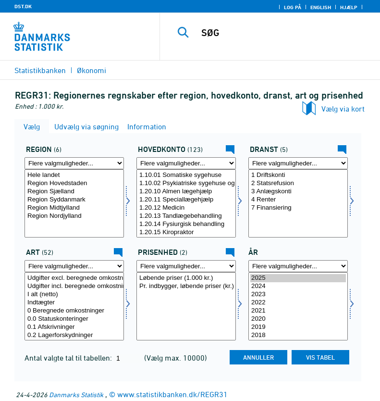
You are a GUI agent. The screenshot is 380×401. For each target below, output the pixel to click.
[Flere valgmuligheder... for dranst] (298, 163)
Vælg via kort (343, 108)
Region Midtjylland (74, 208)
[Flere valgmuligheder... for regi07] (74, 163)
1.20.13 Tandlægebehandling (186, 216)
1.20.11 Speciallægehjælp (186, 200)
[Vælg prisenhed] (186, 306)
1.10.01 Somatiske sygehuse (186, 175)
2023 (298, 294)
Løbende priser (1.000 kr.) (186, 278)
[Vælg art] (74, 306)
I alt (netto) (74, 294)
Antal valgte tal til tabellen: (69, 357)
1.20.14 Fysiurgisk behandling (186, 224)
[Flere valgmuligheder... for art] (74, 266)
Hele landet (74, 175)
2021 (298, 311)
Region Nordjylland (74, 216)
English (320, 7)
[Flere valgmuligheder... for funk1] (186, 163)
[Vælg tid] (298, 306)
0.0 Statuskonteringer (74, 319)
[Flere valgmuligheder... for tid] (298, 266)
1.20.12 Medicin (186, 208)
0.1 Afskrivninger (74, 327)
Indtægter (74, 303)
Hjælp (348, 7)
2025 (298, 278)
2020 (298, 319)
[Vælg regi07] (74, 203)
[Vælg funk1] (186, 203)
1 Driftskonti (298, 175)
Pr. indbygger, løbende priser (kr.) (186, 286)
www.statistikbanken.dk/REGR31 (172, 394)
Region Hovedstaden (74, 183)
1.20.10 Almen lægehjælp (186, 192)
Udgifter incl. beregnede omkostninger (74, 286)
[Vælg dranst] (298, 203)
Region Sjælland (74, 192)
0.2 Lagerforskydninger (74, 335)
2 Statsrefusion (298, 183)
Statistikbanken (40, 70)
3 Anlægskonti (298, 192)
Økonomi (91, 70)
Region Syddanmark (74, 200)
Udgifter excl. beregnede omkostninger (74, 278)
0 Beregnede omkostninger (74, 311)
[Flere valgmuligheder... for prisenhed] (186, 266)
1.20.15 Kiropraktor (186, 232)
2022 (298, 303)
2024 (298, 286)
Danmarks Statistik (76, 394)
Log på (292, 7)
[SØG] (284, 32)
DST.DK (23, 6)
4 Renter (298, 200)
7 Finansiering (298, 208)
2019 (298, 327)
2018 (298, 335)
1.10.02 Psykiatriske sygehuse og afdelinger (186, 183)
